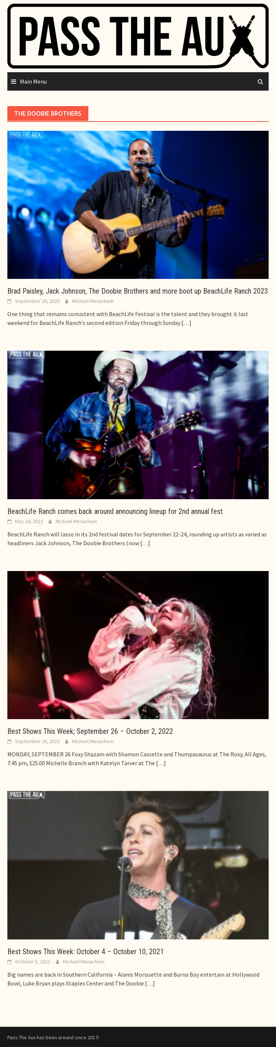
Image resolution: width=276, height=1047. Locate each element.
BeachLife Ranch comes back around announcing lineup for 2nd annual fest (115, 511)
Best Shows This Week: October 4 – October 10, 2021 (85, 951)
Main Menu (33, 81)
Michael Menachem (93, 301)
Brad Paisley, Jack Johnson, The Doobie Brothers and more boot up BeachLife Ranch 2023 (137, 291)
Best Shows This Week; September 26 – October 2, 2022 (90, 731)
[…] (185, 322)
